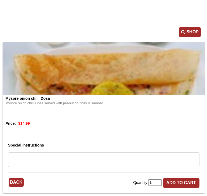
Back (16, 182)
